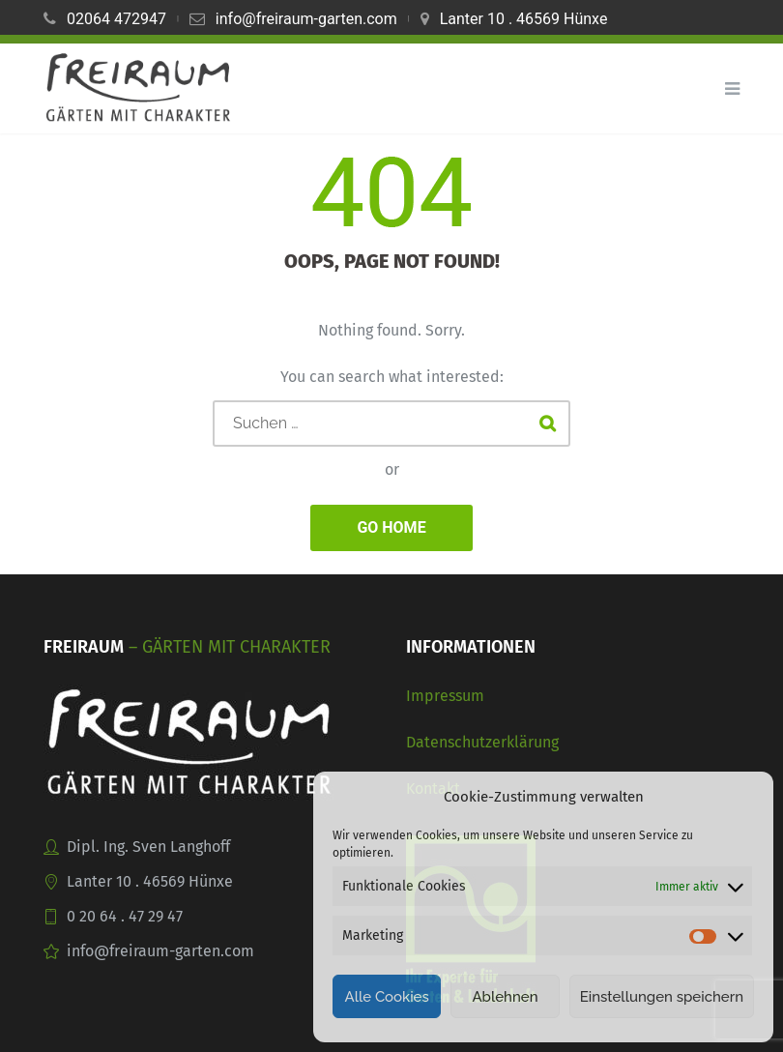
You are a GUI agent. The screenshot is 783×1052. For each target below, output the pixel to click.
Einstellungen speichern (661, 997)
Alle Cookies (386, 997)
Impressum (445, 696)
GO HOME (391, 527)
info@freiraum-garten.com (306, 19)
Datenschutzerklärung (482, 742)
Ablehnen (504, 997)
